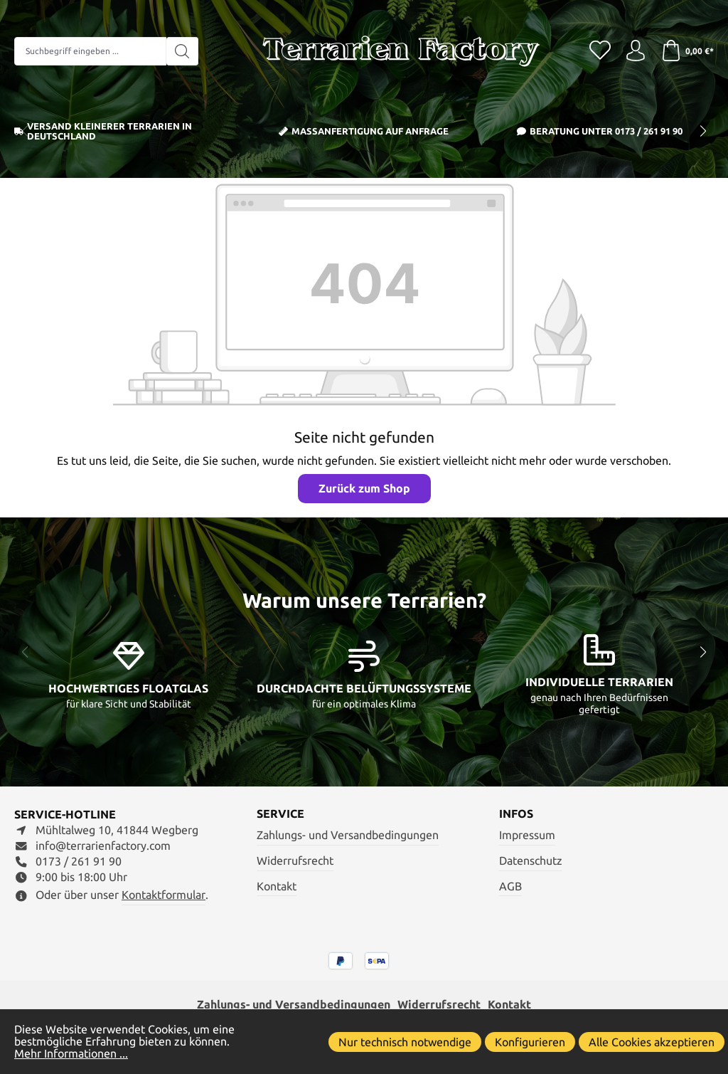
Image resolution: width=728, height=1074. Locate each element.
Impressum (527, 835)
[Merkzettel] (600, 51)
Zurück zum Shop (364, 488)
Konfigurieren (530, 1042)
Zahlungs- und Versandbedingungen (348, 835)
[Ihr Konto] (635, 51)
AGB (510, 886)
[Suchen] (182, 51)
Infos (516, 814)
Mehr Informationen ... (71, 1054)
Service (280, 814)
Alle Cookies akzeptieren (651, 1042)
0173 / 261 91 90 (648, 131)
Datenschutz (530, 861)
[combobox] (90, 51)
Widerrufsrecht (295, 861)
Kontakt (276, 886)
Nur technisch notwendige (404, 1042)
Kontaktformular (163, 895)
